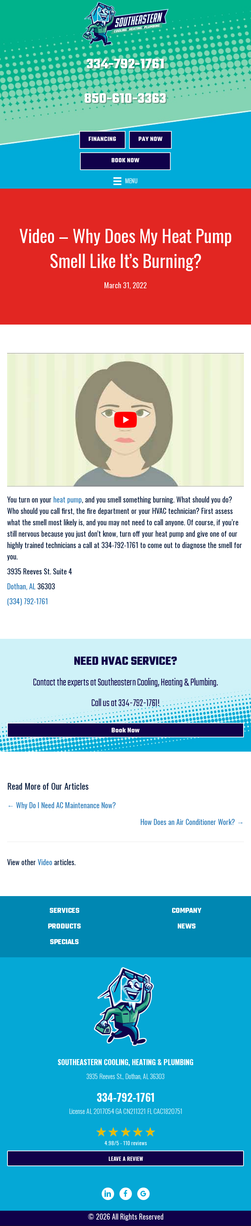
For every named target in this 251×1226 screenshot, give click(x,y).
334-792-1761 (125, 64)
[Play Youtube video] (125, 419)
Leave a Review (125, 1158)
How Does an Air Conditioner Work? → (192, 821)
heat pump (67, 499)
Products (64, 926)
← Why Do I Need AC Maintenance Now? (61, 805)
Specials (64, 942)
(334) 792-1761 (27, 601)
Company (187, 910)
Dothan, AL (21, 586)
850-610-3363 (125, 99)
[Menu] (125, 181)
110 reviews (135, 1143)
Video (45, 862)
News (186, 926)
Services (64, 910)
